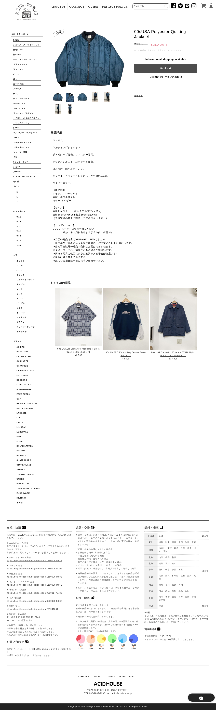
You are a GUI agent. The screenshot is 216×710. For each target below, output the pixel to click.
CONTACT (77, 6)
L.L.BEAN (21, 427)
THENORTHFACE (25, 474)
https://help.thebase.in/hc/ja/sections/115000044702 (34, 569)
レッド (20, 289)
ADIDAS (21, 347)
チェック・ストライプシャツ (26, 45)
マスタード (22, 317)
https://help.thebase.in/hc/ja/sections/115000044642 (34, 560)
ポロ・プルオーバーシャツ (25, 59)
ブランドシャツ (20, 64)
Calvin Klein (24, 356)
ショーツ (17, 167)
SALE (16, 40)
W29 (19, 217)
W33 (19, 236)
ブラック (21, 275)
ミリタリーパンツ (21, 147)
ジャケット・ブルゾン (23, 113)
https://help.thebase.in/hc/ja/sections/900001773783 (34, 593)
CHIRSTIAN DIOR (25, 371)
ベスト (16, 157)
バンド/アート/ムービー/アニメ (27, 133)
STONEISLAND (24, 465)
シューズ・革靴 (20, 152)
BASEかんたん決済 (27, 535)
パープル (21, 303)
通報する (138, 95)
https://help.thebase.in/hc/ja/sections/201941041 (32, 609)
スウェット (18, 69)
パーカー (17, 74)
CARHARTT (22, 361)
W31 (19, 226)
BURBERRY (22, 352)
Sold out (165, 68)
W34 (19, 241)
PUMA (20, 441)
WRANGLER (23, 484)
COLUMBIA (22, 375)
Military (21, 498)
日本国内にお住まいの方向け (165, 77)
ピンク (20, 294)
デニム (16, 94)
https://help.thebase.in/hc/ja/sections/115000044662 (34, 585)
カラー (16, 255)
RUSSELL (21, 455)
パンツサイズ (19, 211)
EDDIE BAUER (24, 385)
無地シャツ (18, 50)
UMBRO (20, 479)
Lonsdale (22, 432)
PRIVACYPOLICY (115, 6)
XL (18, 202)
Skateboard (24, 460)
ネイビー (21, 284)
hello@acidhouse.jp (42, 649)
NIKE (19, 437)
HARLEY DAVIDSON (27, 404)
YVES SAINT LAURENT (28, 488)
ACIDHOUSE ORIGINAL (25, 177)
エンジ (20, 299)
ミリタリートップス (22, 142)
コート (16, 138)
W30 (19, 222)
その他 (16, 181)
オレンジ (21, 313)
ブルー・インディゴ (26, 280)
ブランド (17, 341)
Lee (19, 418)
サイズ (16, 186)
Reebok (21, 451)
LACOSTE (22, 413)
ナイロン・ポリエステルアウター (27, 118)
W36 (19, 245)
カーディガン (19, 84)
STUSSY (21, 470)
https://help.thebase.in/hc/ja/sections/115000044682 (34, 577)
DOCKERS (22, 380)
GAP (19, 399)
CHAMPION (22, 366)
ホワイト (21, 261)
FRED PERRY (23, 394)
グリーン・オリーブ (26, 327)
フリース (17, 89)
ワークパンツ (19, 103)
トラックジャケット (22, 123)
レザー (16, 128)
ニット (16, 79)
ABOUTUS (58, 6)
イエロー (21, 308)
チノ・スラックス (21, 98)
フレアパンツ (19, 108)
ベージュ (21, 270)
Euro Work (23, 493)
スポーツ (17, 172)
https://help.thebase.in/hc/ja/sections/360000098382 (34, 601)
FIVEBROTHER (24, 389)
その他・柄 (22, 332)
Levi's (20, 422)
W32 (19, 231)
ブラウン (21, 322)
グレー (20, 266)
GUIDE (93, 6)
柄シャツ (17, 55)
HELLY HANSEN (25, 408)
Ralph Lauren (25, 446)
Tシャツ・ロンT (20, 162)
